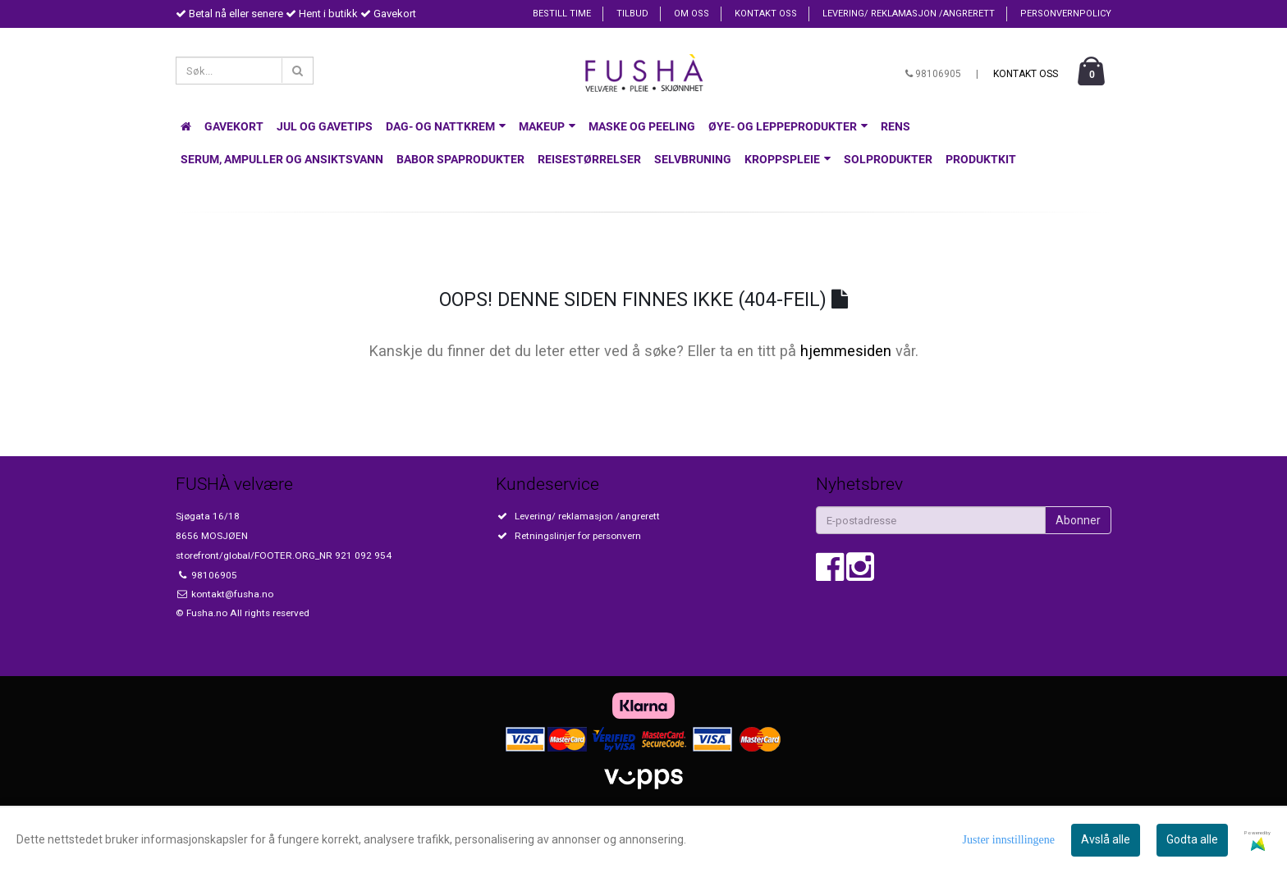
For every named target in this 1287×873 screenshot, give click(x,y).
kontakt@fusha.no (231, 594)
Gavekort (233, 126)
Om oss (691, 13)
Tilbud (632, 13)
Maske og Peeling (642, 126)
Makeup (547, 126)
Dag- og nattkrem (446, 126)
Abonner (1078, 520)
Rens (895, 126)
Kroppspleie (787, 159)
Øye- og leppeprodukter (788, 126)
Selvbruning (692, 159)
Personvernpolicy (1065, 13)
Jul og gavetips (325, 126)
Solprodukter (888, 159)
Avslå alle (1105, 839)
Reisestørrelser (589, 159)
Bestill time (562, 13)
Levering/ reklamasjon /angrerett (908, 13)
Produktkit (981, 159)
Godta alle (1192, 839)
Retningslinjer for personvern (578, 536)
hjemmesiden (845, 350)
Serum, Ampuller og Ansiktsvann (282, 159)
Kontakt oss (766, 13)
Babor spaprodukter (460, 159)
